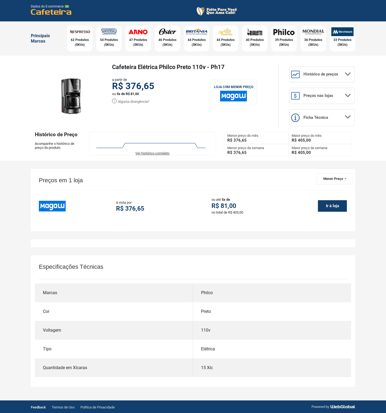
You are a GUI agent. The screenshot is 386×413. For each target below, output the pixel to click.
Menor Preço (333, 179)
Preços (321, 96)
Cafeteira (51, 11)
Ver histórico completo (152, 153)
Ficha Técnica (321, 117)
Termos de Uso (63, 407)
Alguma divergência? (130, 102)
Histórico (321, 74)
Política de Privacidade (97, 407)
